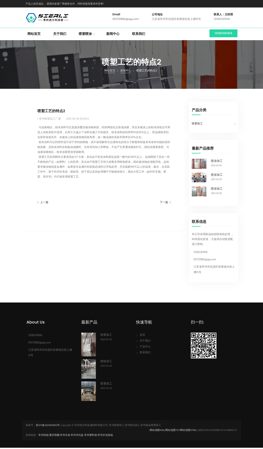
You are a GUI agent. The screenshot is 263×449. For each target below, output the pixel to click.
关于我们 (59, 35)
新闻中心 (112, 35)
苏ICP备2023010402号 (48, 427)
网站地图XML (157, 431)
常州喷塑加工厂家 (50, 120)
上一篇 (44, 203)
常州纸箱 (43, 436)
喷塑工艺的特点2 (51, 112)
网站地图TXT (172, 431)
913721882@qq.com (126, 20)
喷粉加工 (106, 362)
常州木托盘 (77, 436)
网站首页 (34, 35)
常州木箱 (65, 436)
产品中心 (145, 348)
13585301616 (222, 35)
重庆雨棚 (54, 436)
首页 (142, 336)
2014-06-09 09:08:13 (77, 120)
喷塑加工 (197, 125)
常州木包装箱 (105, 436)
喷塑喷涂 (85, 35)
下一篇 (164, 203)
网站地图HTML (188, 431)
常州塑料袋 (90, 436)
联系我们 (138, 35)
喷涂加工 (217, 162)
